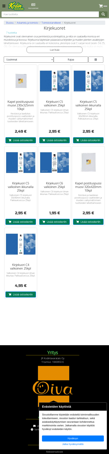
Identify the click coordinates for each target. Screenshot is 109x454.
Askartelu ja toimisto (27, 22)
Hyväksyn (73, 438)
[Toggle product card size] (95, 60)
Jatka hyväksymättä (72, 444)
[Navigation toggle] (4, 6)
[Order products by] (28, 60)
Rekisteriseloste (54, 451)
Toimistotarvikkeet (51, 22)
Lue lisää (54, 49)
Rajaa (71, 59)
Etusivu (10, 22)
